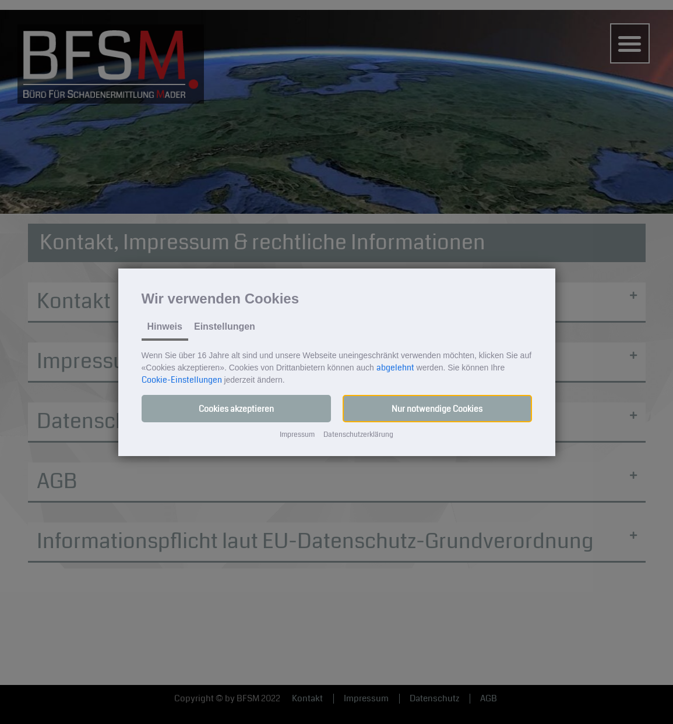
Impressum (297, 435)
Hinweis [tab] (164, 326)
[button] (236, 408)
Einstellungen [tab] (224, 326)
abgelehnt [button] (395, 367)
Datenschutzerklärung (358, 435)
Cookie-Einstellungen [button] (182, 380)
